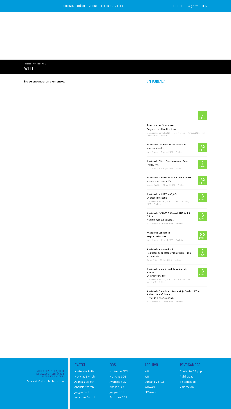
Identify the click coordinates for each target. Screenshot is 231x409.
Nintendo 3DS (119, 371)
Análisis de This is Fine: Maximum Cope (167, 161)
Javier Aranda (152, 152)
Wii (147, 376)
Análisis (81, 6)
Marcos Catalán (153, 185)
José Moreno (179, 133)
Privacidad (32, 381)
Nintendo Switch (85, 371)
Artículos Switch (85, 397)
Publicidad (187, 376)
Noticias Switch (84, 376)
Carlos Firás (152, 260)
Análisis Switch (84, 387)
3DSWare (150, 392)
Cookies (42, 381)
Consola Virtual (155, 381)
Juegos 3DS (117, 392)
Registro (193, 6)
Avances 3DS (118, 381)
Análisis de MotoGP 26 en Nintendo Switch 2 (170, 177)
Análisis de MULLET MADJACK (162, 194)
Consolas (68, 6)
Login (204, 6)
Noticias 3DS (118, 376)
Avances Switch (84, 381)
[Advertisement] (115, 36)
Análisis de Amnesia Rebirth (161, 249)
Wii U (148, 371)
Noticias (93, 6)
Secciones (105, 6)
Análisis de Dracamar (161, 125)
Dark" (176, 201)
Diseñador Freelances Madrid (53, 375)
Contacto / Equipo (192, 371)
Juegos (119, 6)
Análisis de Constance (158, 232)
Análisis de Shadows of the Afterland (166, 144)
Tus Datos (53, 381)
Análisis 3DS (117, 387)
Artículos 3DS (118, 397)
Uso (62, 381)
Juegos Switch (83, 392)
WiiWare (150, 387)
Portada (27, 63)
